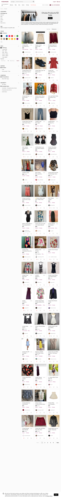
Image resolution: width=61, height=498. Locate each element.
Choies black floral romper (26, 378)
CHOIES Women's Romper (37, 276)
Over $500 (4, 57)
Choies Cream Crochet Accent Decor (40, 403)
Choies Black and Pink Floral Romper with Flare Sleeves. (53, 173)
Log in (54, 1)
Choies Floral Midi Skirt (25, 276)
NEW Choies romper (51, 199)
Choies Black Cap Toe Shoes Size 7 (40, 71)
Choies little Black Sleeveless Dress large (52, 148)
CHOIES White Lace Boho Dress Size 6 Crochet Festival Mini (27, 71)
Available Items (5, 86)
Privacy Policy (49, 496)
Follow (50, 18)
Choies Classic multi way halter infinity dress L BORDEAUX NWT (39, 378)
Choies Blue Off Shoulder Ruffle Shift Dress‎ (25, 352)
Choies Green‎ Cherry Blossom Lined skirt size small (40, 96)
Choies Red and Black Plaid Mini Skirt (40, 429)
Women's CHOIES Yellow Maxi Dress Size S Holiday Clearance (39, 352)
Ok (56, 494)
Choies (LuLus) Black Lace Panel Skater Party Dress (52, 276)
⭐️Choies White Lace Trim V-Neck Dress (40, 199)
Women (11, 5)
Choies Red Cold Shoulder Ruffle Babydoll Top (51, 71)
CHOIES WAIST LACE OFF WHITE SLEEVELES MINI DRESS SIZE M (52, 327)
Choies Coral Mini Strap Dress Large (26, 199)
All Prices (4, 47)
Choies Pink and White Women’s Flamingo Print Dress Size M (53, 352)
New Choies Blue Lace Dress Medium (38, 173)
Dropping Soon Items (6, 90)
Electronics (3, 22)
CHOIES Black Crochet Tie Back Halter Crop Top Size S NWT (51, 122)
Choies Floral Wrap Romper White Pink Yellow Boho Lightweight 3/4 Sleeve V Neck (39, 301)
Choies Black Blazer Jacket (52, 301)
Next (58, 442)
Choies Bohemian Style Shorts (26, 403)
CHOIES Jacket (25, 172)
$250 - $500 (4, 55)
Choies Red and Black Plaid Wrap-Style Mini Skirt (25, 96)
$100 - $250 (4, 54)
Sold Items (4, 91)
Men (16, 5)
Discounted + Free (5, 71)
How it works (45, 4)
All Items (3, 67)
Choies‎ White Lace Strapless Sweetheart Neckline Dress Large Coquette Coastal (51, 403)
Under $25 (4, 49)
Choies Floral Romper (38, 250)
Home (23, 5)
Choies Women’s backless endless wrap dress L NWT (25, 301)
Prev (38, 442)
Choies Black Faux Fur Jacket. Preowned (53, 429)
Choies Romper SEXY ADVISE (25, 429)
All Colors (4, 33)
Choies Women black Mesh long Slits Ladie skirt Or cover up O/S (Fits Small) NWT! (51, 224)
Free (2, 69)
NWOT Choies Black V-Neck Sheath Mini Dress (27, 224)
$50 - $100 (4, 52)
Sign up (58, 1)
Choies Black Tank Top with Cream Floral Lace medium (27, 122)
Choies (5, 8)
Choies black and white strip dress (25, 45)
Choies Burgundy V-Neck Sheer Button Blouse (52, 45)
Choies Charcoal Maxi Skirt (40, 327)
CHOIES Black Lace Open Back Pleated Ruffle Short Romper (39, 148)
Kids (19, 5)
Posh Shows (33, 5)
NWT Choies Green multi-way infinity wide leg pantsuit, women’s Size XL (25, 148)
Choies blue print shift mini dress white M (40, 224)
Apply (18, 60)
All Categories (4, 13)
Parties (27, 5)
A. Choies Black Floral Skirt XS (53, 378)
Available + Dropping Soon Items (9, 88)
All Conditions (5, 76)
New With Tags (5, 78)
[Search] (24, 2)
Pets (1, 21)
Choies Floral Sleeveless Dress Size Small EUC (27, 250)
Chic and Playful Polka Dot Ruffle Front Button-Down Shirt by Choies (53, 96)
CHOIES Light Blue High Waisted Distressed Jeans (38, 122)
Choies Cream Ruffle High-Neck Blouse (38, 45)
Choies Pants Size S (25, 327)
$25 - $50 (4, 50)
